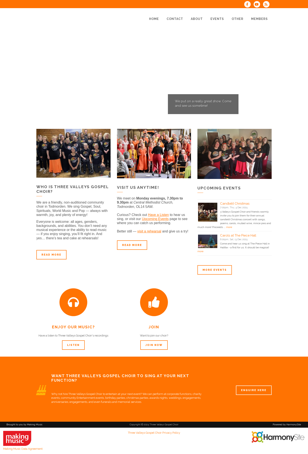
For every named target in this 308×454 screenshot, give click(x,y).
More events (215, 269)
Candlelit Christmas (234, 203)
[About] (197, 19)
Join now (154, 345)
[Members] (259, 19)
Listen (73, 345)
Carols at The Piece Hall (238, 235)
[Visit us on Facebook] (248, 4)
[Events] (217, 19)
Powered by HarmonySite (287, 424)
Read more (51, 254)
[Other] (237, 19)
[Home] (154, 19)
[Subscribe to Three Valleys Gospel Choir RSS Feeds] (267, 4)
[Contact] (175, 19)
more (229, 227)
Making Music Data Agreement (23, 448)
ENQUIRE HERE (254, 390)
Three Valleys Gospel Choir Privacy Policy (154, 432)
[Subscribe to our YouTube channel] (258, 4)
